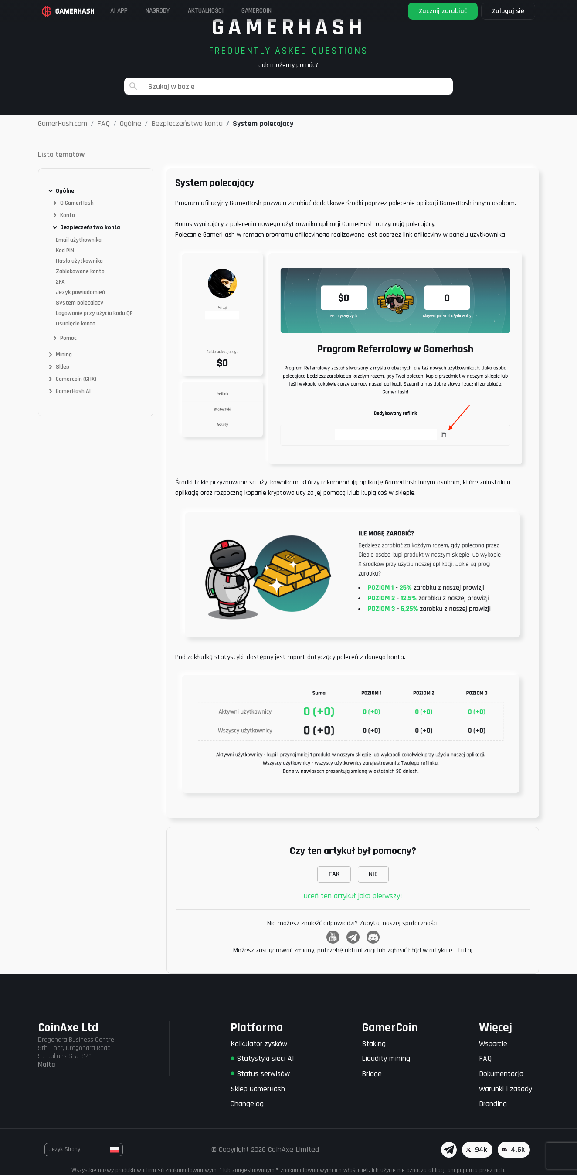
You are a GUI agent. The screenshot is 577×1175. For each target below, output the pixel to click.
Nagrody (166, 10)
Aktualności (221, 10)
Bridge (372, 1074)
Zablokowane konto (80, 271)
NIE (373, 874)
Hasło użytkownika (79, 261)
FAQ (485, 1058)
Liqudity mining (386, 1058)
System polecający (79, 303)
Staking (374, 1044)
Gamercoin (278, 10)
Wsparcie (493, 1044)
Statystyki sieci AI (262, 1058)
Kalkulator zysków (259, 1044)
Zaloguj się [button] (506, 11)
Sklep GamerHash (258, 1089)
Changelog (247, 1104)
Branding (493, 1104)
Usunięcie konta (75, 324)
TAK (334, 874)
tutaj (465, 950)
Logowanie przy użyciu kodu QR (94, 313)
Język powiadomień (80, 292)
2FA (60, 282)
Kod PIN (65, 250)
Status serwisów (260, 1074)
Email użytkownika (79, 240)
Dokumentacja (501, 1074)
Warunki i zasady (505, 1089)
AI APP (123, 10)
